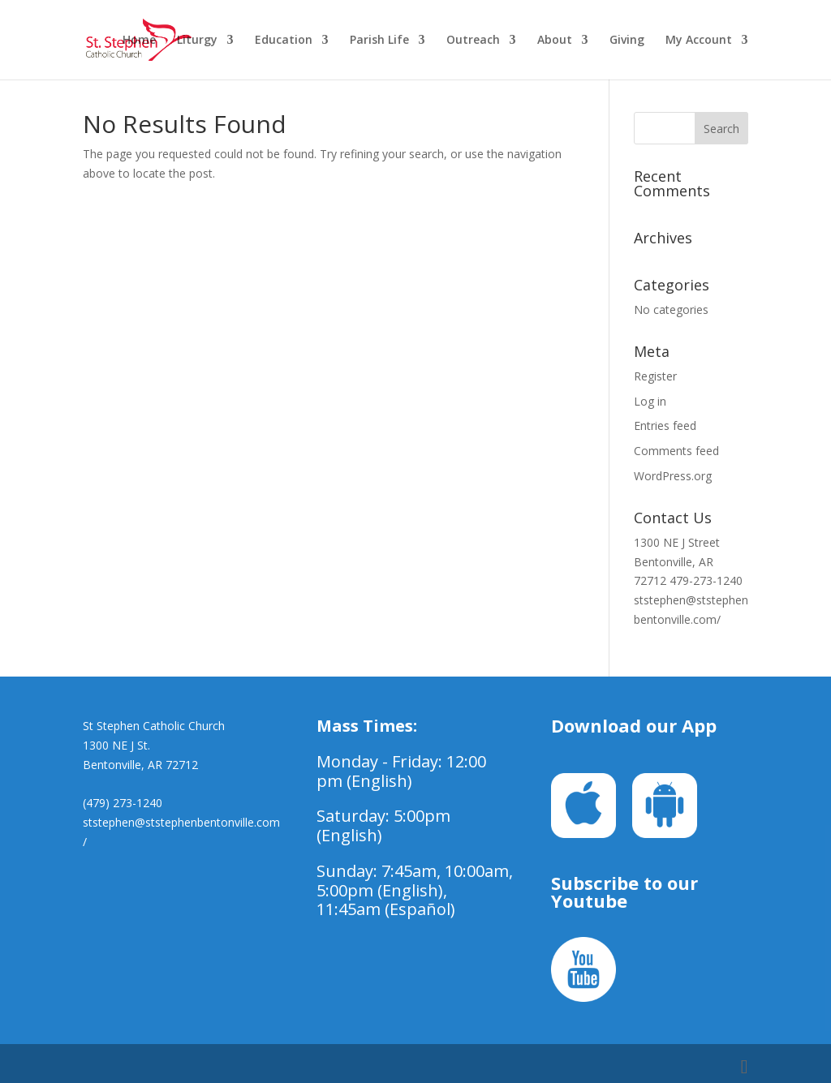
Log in (650, 401)
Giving (626, 40)
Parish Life (379, 40)
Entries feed (665, 425)
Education (283, 40)
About (554, 40)
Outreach (473, 40)
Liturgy (197, 40)
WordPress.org (673, 475)
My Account (698, 40)
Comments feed (676, 450)
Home (139, 40)
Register (655, 376)
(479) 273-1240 (122, 802)
